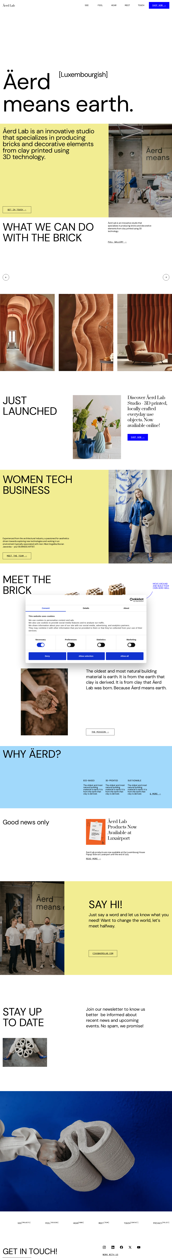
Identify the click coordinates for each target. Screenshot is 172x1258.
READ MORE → (93, 859)
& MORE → (155, 794)
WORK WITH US (110, 1255)
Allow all (125, 656)
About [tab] (126, 608)
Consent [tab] (45, 608)
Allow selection (86, 656)
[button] (6, 277)
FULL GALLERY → (117, 242)
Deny (47, 656)
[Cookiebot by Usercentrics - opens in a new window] (132, 600)
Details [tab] (86, 608)
